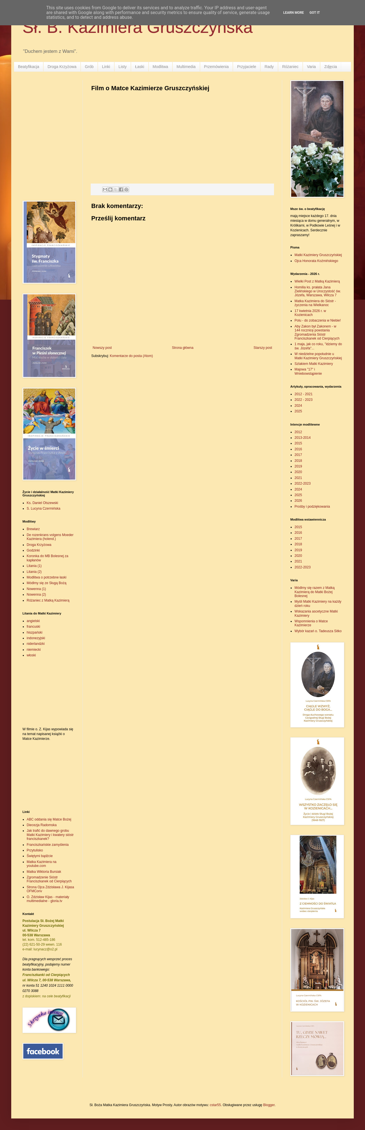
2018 (298, 461)
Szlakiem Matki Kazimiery (314, 364)
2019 (298, 466)
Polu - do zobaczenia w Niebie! (318, 320)
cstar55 (215, 1105)
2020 (298, 472)
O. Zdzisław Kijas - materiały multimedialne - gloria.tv (48, 899)
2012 (298, 432)
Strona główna (182, 348)
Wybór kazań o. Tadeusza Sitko (318, 631)
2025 (298, 411)
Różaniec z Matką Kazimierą (48, 600)
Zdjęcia (330, 66)
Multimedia (186, 66)
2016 (298, 449)
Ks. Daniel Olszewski (42, 503)
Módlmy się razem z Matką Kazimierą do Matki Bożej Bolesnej (315, 592)
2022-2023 (303, 483)
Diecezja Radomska (42, 825)
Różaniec (290, 66)
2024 (298, 406)
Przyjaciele (246, 66)
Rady (269, 66)
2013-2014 (303, 438)
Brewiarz (33, 529)
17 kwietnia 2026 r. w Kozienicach (310, 313)
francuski (33, 627)
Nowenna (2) (36, 594)
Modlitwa (160, 66)
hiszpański (34, 632)
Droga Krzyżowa (61, 66)
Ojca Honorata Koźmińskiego (316, 261)
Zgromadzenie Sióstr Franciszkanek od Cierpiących (49, 879)
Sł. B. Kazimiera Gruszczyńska (137, 27)
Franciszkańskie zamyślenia (48, 845)
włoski (31, 655)
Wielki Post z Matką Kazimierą (317, 281)
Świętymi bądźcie (40, 856)
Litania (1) (34, 566)
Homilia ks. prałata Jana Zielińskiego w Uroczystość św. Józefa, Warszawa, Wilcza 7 (318, 291)
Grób (89, 66)
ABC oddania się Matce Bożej (49, 819)
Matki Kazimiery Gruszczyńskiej (318, 255)
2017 (298, 455)
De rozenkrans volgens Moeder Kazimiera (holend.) (50, 537)
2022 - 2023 (303, 400)
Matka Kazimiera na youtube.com (41, 864)
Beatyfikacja (28, 66)
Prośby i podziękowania (312, 506)
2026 (298, 501)
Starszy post (263, 348)
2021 (298, 478)
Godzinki (33, 550)
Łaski (139, 66)
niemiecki (34, 650)
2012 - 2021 (303, 394)
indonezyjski (36, 638)
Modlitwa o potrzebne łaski (46, 577)
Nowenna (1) (36, 589)
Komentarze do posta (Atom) (131, 356)
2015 (298, 443)
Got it (314, 13)
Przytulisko (35, 850)
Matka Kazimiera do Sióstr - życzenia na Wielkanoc (315, 303)
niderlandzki (36, 644)
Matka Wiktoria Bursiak (44, 872)
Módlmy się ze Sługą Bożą (46, 583)
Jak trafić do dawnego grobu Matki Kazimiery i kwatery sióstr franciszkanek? (50, 835)
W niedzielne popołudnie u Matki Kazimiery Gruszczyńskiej (318, 356)
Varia (311, 66)
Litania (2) (34, 572)
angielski (33, 621)
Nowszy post (102, 348)
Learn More (293, 13)
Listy (122, 66)
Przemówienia (216, 66)
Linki (106, 66)
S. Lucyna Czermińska (43, 508)
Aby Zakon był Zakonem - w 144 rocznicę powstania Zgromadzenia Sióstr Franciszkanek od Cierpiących (317, 332)
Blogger (269, 1105)
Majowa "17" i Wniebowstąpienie (308, 371)
